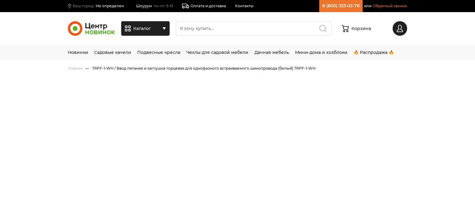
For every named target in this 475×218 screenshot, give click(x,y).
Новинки (78, 52)
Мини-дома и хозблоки (321, 52)
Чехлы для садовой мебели (217, 52)
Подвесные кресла (158, 52)
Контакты (244, 6)
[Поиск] (254, 28)
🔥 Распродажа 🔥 (374, 52)
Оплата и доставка (204, 6)
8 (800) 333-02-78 (341, 5)
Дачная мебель (271, 52)
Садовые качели (112, 52)
